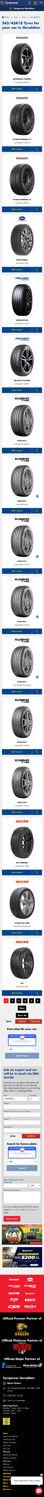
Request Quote (12, 1219)
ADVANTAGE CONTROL (22, 79)
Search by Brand (9, 1442)
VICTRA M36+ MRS (22, 923)
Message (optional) (11, 1190)
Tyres (5, 1433)
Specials (7, 1473)
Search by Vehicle (10, 1436)
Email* (6, 1119)
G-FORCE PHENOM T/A (22, 139)
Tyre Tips (6, 1448)
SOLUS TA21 (22, 742)
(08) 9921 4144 (15, 1395)
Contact (6, 1476)
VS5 (22, 983)
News (6, 1486)
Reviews (7, 1489)
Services (7, 1461)
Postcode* (8, 1127)
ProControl (22, 260)
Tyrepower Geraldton (22, 8)
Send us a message (16, 1400)
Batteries (6, 1464)
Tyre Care (7, 1445)
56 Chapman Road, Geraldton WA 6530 (23, 1389)
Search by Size (9, 1439)
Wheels (6, 1451)
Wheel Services (9, 1470)
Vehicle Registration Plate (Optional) (14, 1181)
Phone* (17, 1111)
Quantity (32, 1095)
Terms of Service (31, 1209)
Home (5, 17)
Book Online (9, 1479)
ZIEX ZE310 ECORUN (22, 381)
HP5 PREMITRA (22, 863)
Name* (7, 1103)
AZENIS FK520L (22, 320)
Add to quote (17, 89)
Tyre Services (8, 1467)
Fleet (5, 1483)
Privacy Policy (15, 1209)
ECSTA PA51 (22, 441)
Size (5, 1095)
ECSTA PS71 (22, 501)
